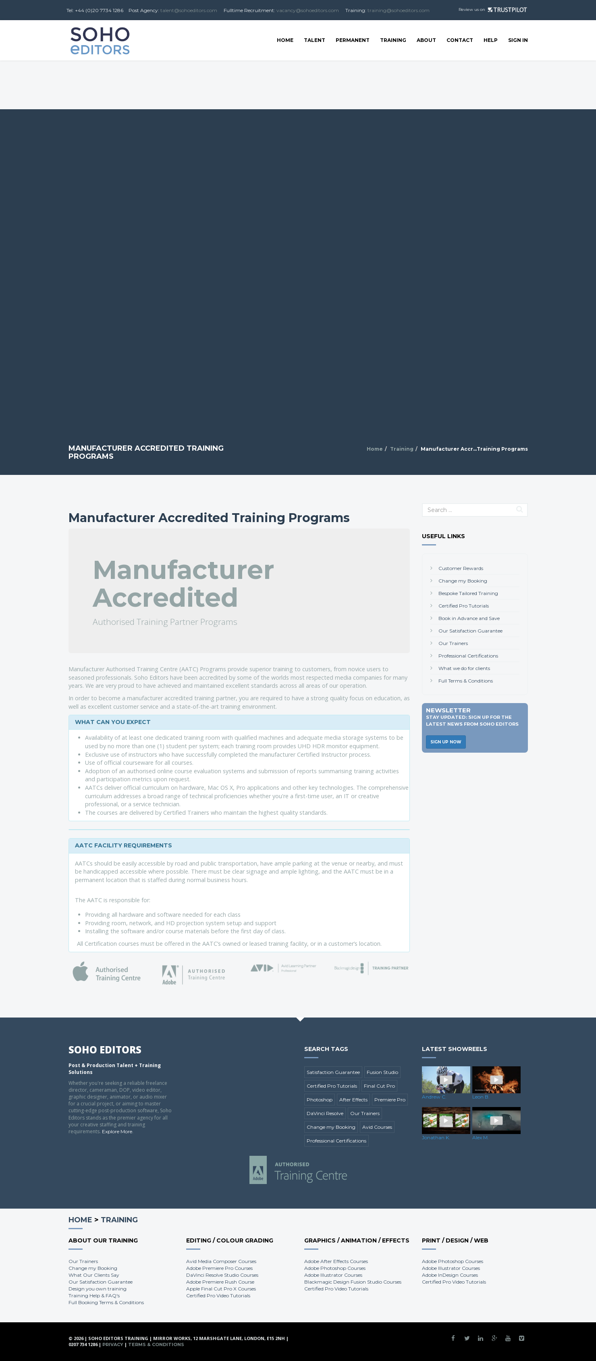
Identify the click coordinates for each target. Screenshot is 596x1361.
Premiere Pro (389, 1100)
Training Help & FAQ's (94, 1295)
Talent (314, 40)
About (426, 40)
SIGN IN (518, 40)
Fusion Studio (382, 1072)
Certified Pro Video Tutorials (218, 1295)
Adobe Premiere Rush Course (220, 1282)
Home (285, 40)
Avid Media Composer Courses (221, 1261)
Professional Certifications (468, 656)
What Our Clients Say (94, 1275)
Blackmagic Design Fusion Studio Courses (352, 1282)
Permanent (353, 40)
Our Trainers (453, 643)
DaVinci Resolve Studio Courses (222, 1275)
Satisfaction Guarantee (333, 1072)
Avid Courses (377, 1127)
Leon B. (481, 1097)
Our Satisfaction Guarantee (470, 631)
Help (491, 40)
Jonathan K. (436, 1137)
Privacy (112, 1344)
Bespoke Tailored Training (468, 593)
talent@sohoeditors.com (188, 10)
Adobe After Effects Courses (336, 1261)
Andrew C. (434, 1097)
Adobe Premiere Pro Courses (219, 1268)
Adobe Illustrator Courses (333, 1275)
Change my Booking (462, 581)
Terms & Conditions (156, 1344)
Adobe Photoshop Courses (334, 1268)
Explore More (117, 1131)
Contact (459, 40)
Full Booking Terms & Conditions (106, 1302)
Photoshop (319, 1100)
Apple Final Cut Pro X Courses (221, 1289)
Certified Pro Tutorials (463, 606)
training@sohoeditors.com (399, 10)
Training (393, 40)
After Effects (353, 1100)
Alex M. (480, 1137)
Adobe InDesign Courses (450, 1275)
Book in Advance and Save (469, 618)
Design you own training (98, 1289)
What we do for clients (464, 668)
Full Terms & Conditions (465, 681)
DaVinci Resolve (325, 1113)
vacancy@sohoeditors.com (307, 10)
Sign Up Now (445, 742)
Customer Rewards (460, 568)
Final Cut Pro (379, 1086)
